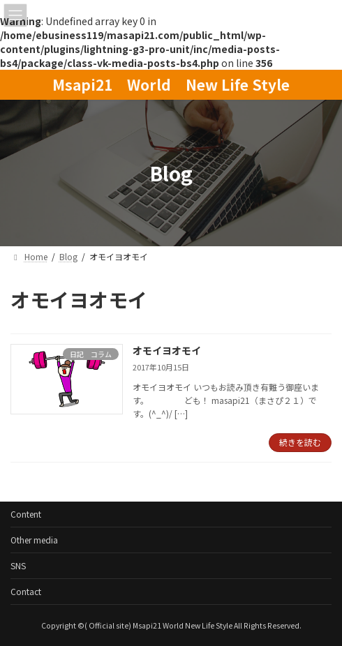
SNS (18, 565)
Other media (34, 540)
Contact (25, 591)
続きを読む (300, 442)
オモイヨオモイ (167, 350)
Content (25, 514)
